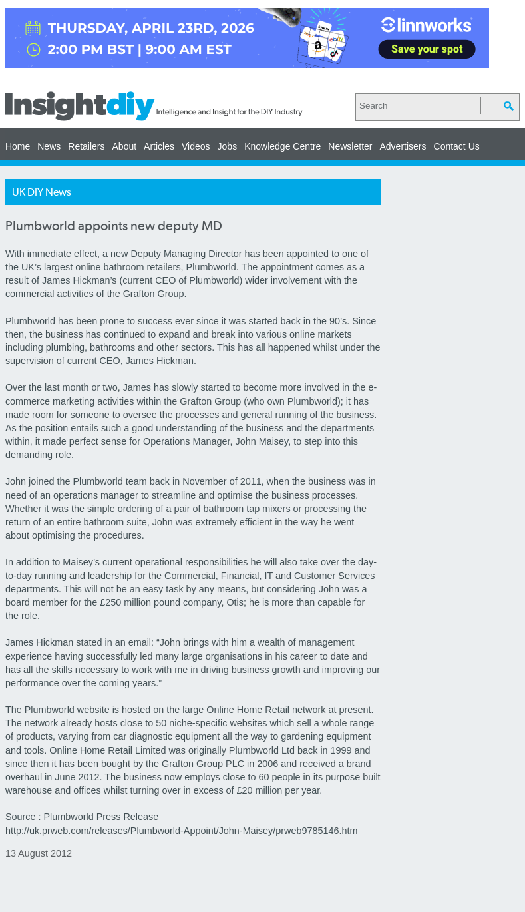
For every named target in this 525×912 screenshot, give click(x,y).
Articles (159, 146)
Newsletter (350, 146)
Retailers (86, 146)
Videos (196, 146)
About (124, 146)
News (49, 146)
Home (17, 146)
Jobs (228, 146)
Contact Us (457, 146)
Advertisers (402, 146)
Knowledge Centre (282, 146)
